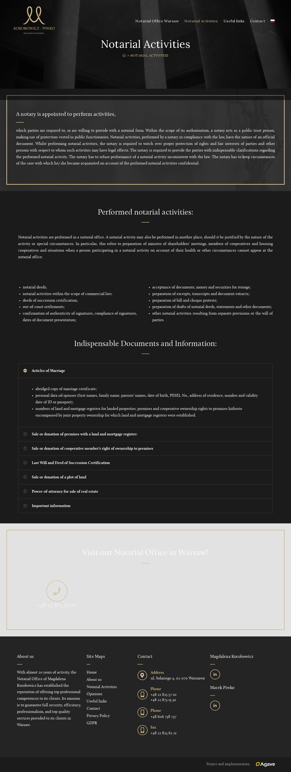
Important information (51, 506)
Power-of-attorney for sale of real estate (65, 492)
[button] (145, 371)
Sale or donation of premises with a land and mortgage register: (84, 434)
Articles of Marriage (48, 371)
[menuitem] (272, 21)
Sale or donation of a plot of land (59, 477)
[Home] (124, 55)
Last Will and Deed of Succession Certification (71, 463)
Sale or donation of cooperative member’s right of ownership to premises (92, 449)
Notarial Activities (149, 55)
